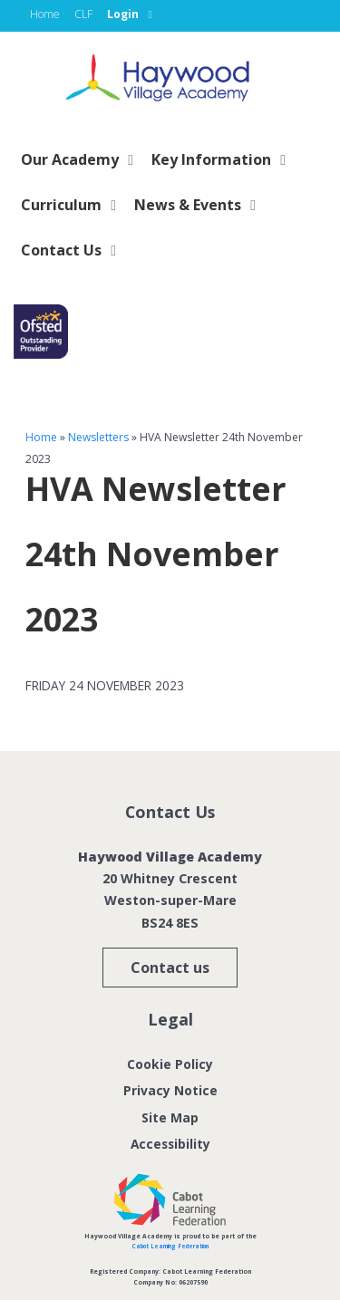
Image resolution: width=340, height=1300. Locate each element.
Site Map (170, 1116)
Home (41, 437)
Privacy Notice (170, 1090)
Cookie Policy (170, 1064)
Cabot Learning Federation (170, 1245)
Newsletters (98, 437)
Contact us (170, 967)
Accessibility (170, 1142)
